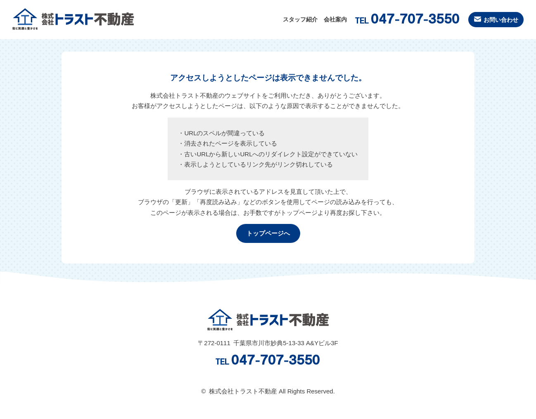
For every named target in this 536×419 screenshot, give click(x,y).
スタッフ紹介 (280, 19)
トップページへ (268, 233)
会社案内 (319, 19)
